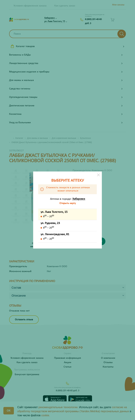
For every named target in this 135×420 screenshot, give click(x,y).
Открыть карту (67, 203)
